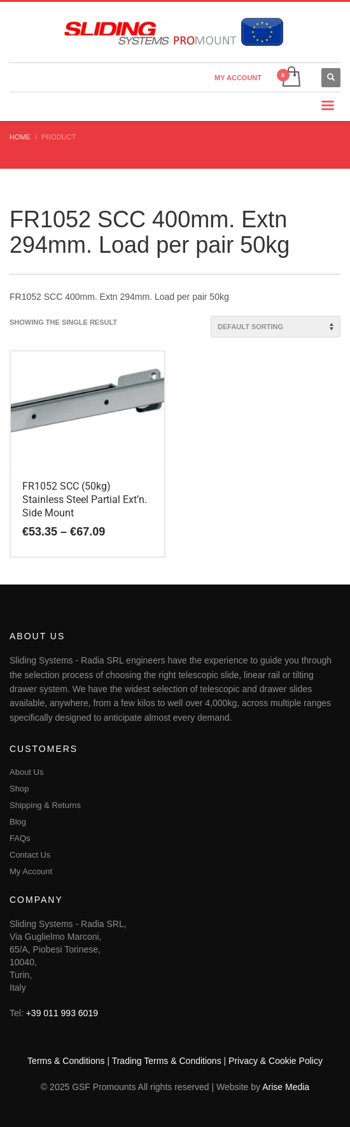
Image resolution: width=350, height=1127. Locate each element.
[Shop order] (275, 326)
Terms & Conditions (65, 1061)
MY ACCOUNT (238, 78)
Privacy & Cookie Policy (275, 1061)
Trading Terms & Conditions (166, 1061)
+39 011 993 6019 (62, 1013)
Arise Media (285, 1087)
